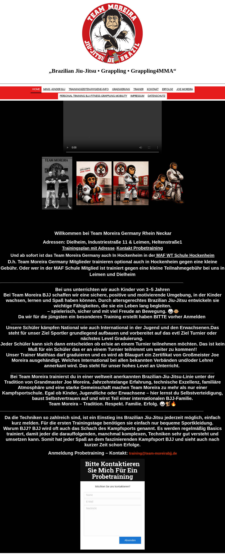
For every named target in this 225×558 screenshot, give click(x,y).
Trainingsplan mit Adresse (88, 248)
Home (36, 89)
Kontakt (153, 89)
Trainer (138, 89)
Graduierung (121, 89)
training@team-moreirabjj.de (153, 453)
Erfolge (167, 89)
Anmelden (194, 316)
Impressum (137, 96)
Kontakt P (140, 248)
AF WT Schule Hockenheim (187, 255)
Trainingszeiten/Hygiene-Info (89, 89)
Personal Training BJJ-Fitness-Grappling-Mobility (93, 96)
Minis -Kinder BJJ (54, 89)
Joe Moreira (184, 89)
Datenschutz (156, 96)
